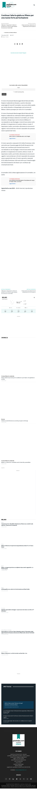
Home (2, 13)
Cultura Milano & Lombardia (6, 629)
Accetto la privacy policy (18, 91)
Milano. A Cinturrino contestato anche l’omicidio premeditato (15, 462)
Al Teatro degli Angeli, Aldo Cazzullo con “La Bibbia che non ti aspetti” (17, 720)
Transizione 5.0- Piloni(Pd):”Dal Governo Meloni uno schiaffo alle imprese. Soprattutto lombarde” (17, 524)
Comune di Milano (4, 651)
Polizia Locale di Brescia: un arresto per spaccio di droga (14, 420)
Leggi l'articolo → (13, 138)
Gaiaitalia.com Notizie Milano (11, 704)
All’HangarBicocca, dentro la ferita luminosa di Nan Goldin (15, 589)
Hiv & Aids (3, 608)
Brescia (3, 419)
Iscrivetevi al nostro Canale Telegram (18, 52)
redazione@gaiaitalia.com (21, 770)
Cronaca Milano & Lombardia (7, 376)
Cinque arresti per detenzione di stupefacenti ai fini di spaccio (29, 291)
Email (18, 87)
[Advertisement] (18, 677)
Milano (2, 522)
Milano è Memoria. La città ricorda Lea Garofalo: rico (14, 653)
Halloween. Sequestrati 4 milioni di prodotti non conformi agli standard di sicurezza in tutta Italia (9, 26)
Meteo (5, 13)
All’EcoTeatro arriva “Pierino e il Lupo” (14, 703)
